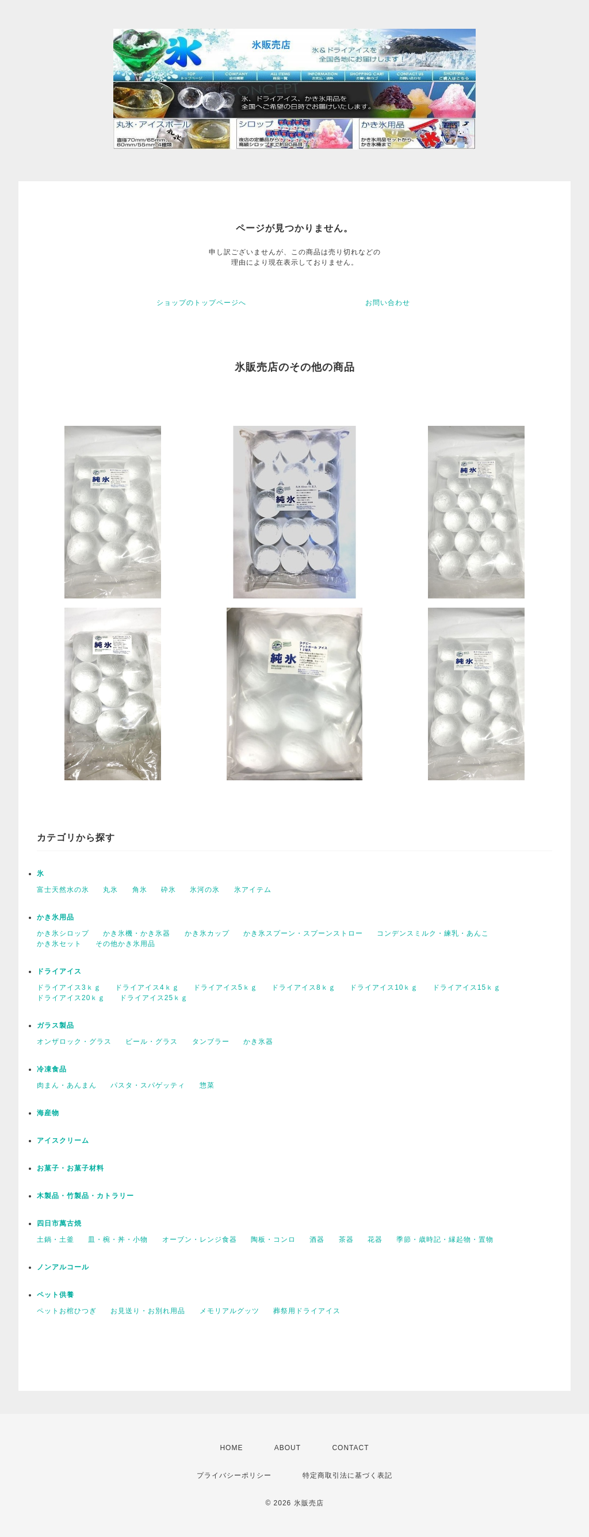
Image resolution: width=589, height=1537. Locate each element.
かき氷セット (59, 944)
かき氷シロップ (63, 933)
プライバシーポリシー (234, 1475)
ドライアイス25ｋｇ (154, 998)
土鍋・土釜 (55, 1239)
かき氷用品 (55, 917)
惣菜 (207, 1085)
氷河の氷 (205, 890)
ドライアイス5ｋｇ (225, 987)
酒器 (316, 1239)
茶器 (346, 1239)
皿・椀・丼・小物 (118, 1239)
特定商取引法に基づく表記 (347, 1475)
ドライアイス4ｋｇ (147, 987)
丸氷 (110, 890)
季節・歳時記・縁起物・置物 (445, 1239)
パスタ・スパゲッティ (147, 1085)
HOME (231, 1448)
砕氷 (168, 890)
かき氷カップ (207, 933)
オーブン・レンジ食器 (199, 1239)
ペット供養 (55, 1295)
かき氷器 (258, 1042)
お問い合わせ (387, 303)
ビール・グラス (151, 1042)
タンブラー (211, 1042)
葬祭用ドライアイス (307, 1311)
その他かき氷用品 (125, 944)
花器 (375, 1239)
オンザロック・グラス (74, 1042)
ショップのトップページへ (201, 303)
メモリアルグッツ (229, 1311)
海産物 (48, 1113)
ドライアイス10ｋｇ (384, 987)
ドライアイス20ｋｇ (71, 998)
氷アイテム (252, 890)
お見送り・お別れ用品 (147, 1311)
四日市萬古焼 (59, 1223)
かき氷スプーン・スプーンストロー (303, 933)
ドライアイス (59, 971)
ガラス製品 (55, 1025)
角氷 (139, 890)
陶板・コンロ (273, 1239)
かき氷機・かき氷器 (136, 933)
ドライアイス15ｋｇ (467, 987)
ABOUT (287, 1448)
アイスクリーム (63, 1140)
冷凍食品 (52, 1069)
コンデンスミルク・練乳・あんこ (433, 933)
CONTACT (350, 1448)
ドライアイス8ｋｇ (303, 987)
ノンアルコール (63, 1267)
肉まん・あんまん (67, 1085)
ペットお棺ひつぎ (67, 1311)
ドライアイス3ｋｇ (69, 987)
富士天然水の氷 (63, 890)
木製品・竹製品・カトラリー (85, 1196)
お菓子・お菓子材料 (70, 1168)
